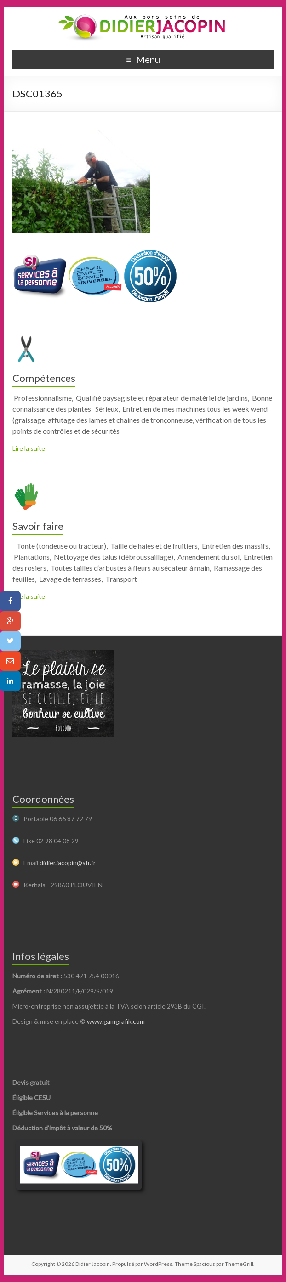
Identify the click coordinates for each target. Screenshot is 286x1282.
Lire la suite (28, 448)
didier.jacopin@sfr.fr (68, 863)
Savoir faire (37, 526)
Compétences (43, 378)
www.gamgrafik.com (116, 1021)
